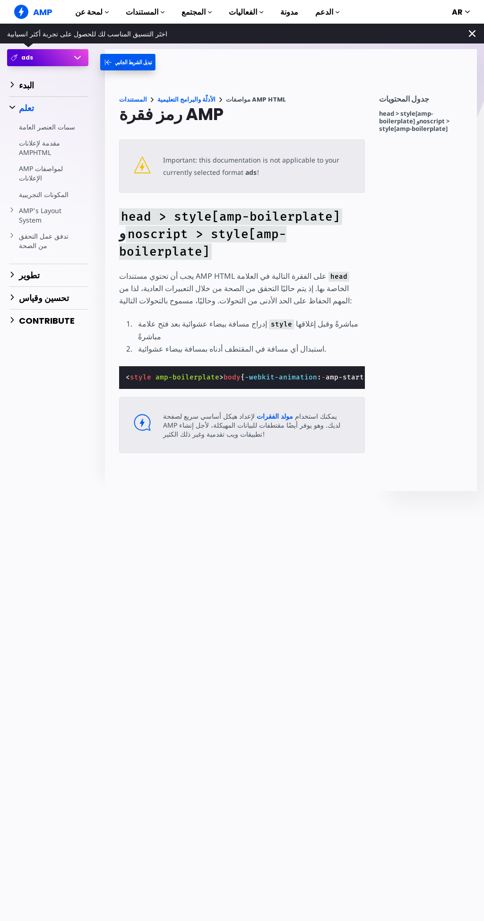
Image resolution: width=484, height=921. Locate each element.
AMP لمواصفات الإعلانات (41, 173)
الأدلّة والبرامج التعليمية (186, 99)
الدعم (327, 12)
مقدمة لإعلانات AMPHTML (39, 147)
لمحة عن (92, 12)
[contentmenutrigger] (423, 101)
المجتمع (197, 12)
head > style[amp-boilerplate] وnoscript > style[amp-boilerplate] (414, 121)
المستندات (145, 12)
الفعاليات (246, 12)
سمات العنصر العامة (47, 126)
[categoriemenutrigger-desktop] (135, 62)
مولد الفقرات (274, 416)
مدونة (289, 12)
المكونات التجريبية (44, 194)
